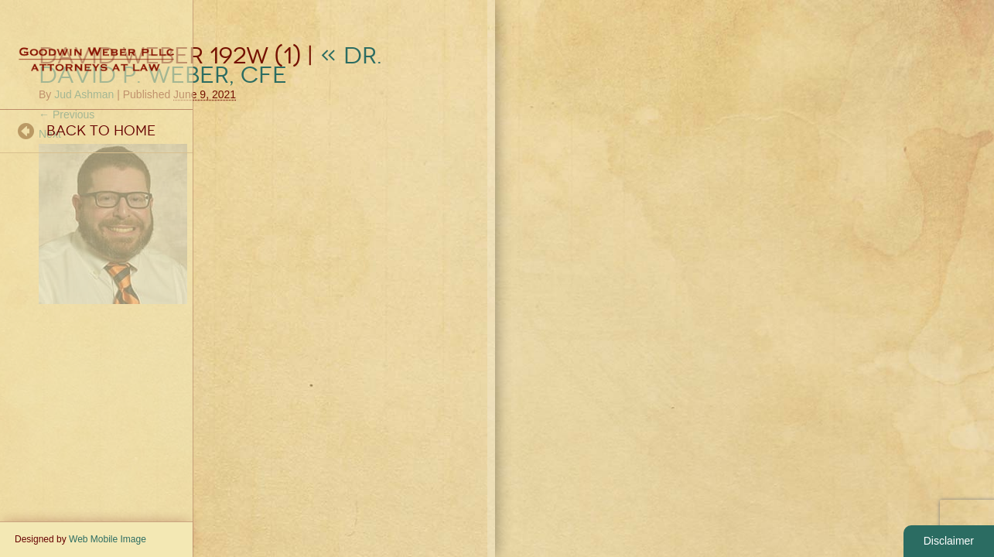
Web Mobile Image (107, 539)
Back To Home (100, 130)
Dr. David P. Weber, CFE (210, 65)
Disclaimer (949, 541)
